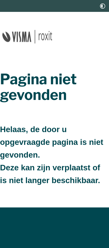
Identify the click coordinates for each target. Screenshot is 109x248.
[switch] (102, 6)
